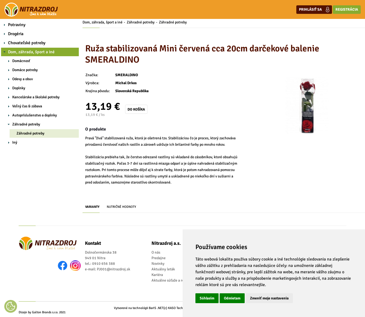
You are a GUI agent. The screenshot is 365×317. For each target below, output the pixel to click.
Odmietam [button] (232, 298)
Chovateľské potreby (27, 43)
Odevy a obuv (22, 79)
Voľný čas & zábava (27, 106)
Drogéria (15, 33)
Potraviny (17, 24)
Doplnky (18, 88)
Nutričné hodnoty (121, 207)
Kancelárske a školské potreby (36, 97)
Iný (14, 142)
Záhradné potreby (26, 124)
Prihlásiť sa (314, 9)
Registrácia (346, 9)
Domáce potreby (25, 70)
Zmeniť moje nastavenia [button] (269, 298)
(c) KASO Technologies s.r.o (181, 308)
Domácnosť (21, 61)
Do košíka (136, 109)
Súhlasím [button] (207, 298)
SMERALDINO (126, 75)
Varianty (92, 207)
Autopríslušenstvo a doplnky (34, 115)
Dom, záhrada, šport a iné (31, 52)
